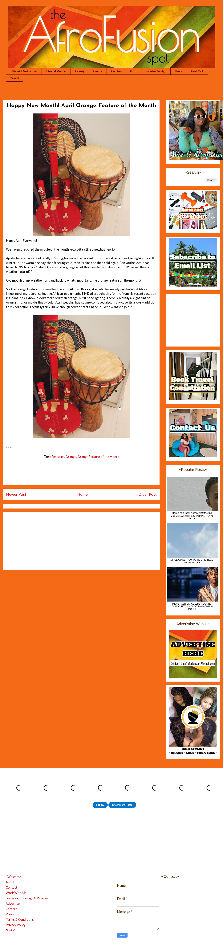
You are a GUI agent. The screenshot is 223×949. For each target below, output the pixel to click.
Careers (11, 909)
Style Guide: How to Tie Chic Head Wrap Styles (191, 561)
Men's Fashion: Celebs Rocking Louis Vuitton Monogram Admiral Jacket (192, 606)
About (10, 882)
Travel (14, 78)
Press (10, 914)
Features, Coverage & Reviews (27, 898)
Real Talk (197, 71)
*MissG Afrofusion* (24, 71)
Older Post (147, 494)
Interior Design (156, 71)
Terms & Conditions (20, 919)
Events (97, 71)
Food (133, 71)
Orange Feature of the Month (98, 457)
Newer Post (16, 494)
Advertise (13, 903)
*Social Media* (56, 71)
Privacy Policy (15, 925)
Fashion (116, 71)
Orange (71, 457)
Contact (11, 887)
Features (58, 457)
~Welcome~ (14, 877)
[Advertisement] (81, 540)
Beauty (80, 71)
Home (82, 494)
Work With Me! (17, 893)
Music (179, 71)
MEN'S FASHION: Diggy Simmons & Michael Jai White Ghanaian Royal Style (192, 516)
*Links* (10, 930)
